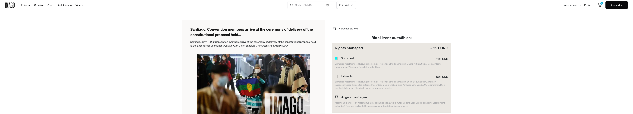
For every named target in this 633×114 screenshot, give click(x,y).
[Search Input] (312, 5)
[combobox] (346, 5)
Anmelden (617, 5)
